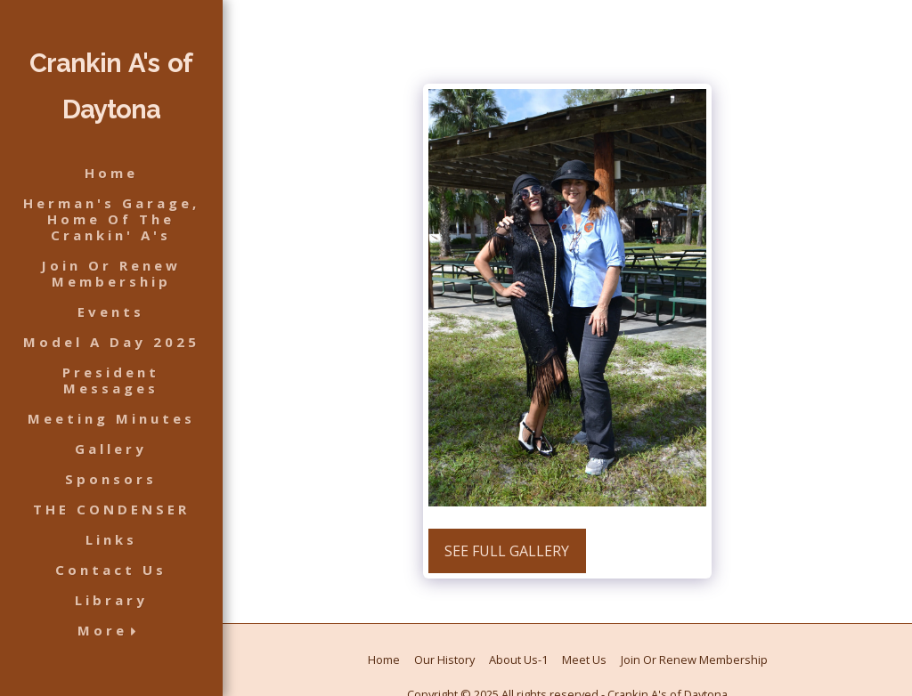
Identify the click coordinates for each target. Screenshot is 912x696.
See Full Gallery (506, 551)
